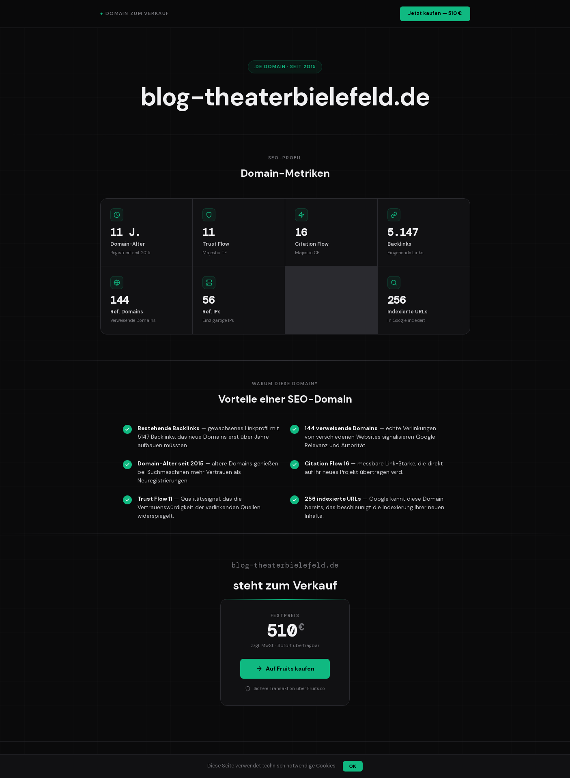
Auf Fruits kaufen (285, 668)
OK (352, 766)
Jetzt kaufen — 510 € (435, 13)
